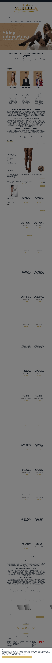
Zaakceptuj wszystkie (27, 656)
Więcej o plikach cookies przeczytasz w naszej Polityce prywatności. (14, 654)
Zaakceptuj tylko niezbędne (8, 656)
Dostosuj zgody (18, 656)
